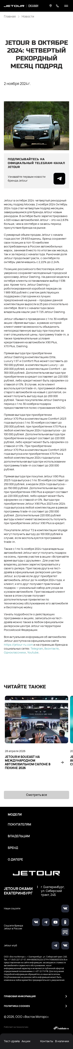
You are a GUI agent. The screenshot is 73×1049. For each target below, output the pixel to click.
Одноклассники (15, 652)
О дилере (15, 860)
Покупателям (19, 824)
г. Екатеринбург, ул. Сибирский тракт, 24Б (53, 891)
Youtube (33, 652)
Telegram (37, 648)
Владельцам (19, 836)
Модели (15, 815)
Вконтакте (51, 648)
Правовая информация (20, 996)
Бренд (13, 848)
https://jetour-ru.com (18, 644)
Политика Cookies (17, 1006)
